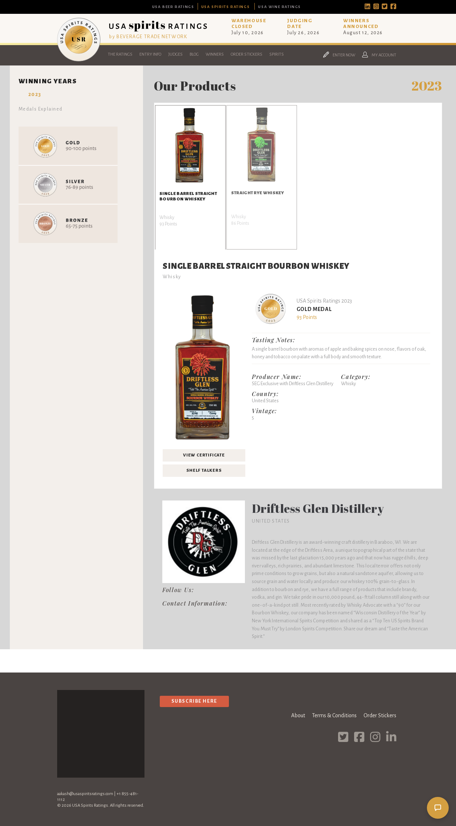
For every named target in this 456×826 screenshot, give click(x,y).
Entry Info (150, 54)
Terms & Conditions (334, 715)
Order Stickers (246, 54)
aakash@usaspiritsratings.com (85, 793)
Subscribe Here (194, 701)
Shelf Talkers (203, 470)
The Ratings (120, 54)
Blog (194, 54)
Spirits (276, 54)
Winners (215, 54)
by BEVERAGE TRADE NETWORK (148, 36)
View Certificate (204, 455)
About (298, 715)
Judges (175, 54)
